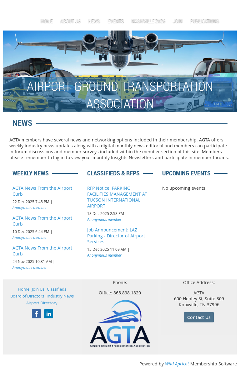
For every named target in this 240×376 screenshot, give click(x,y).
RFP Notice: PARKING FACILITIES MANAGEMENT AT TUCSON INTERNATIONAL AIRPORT (117, 197)
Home (23, 289)
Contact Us (199, 317)
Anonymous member (29, 207)
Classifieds (56, 289)
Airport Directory (42, 303)
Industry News (60, 296)
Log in (230, 9)
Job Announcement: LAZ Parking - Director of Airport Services (116, 236)
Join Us (38, 289)
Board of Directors (27, 296)
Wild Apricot (177, 364)
